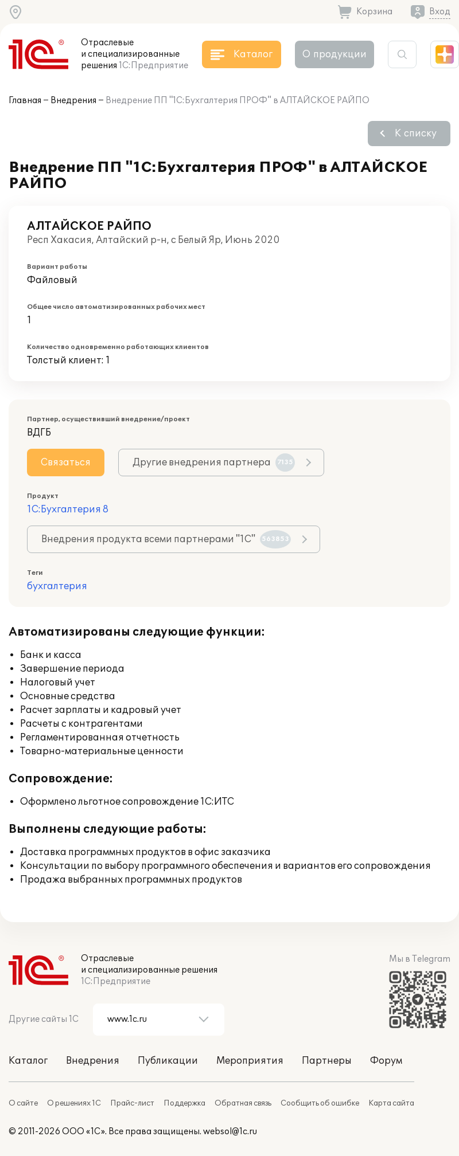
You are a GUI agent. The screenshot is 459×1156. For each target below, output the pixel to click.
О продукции (334, 54)
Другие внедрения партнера (214, 462)
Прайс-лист (132, 1103)
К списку (416, 133)
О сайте (23, 1103)
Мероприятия (249, 1061)
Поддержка (184, 1103)
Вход (439, 12)
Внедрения (73, 100)
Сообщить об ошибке (320, 1103)
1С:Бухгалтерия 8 (67, 509)
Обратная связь (243, 1103)
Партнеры (327, 1061)
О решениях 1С (74, 1103)
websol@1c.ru (230, 1132)
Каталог (28, 1061)
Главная (25, 100)
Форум (386, 1061)
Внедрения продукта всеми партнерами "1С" (166, 539)
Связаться (66, 462)
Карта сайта (391, 1103)
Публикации (168, 1061)
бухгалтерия (57, 586)
